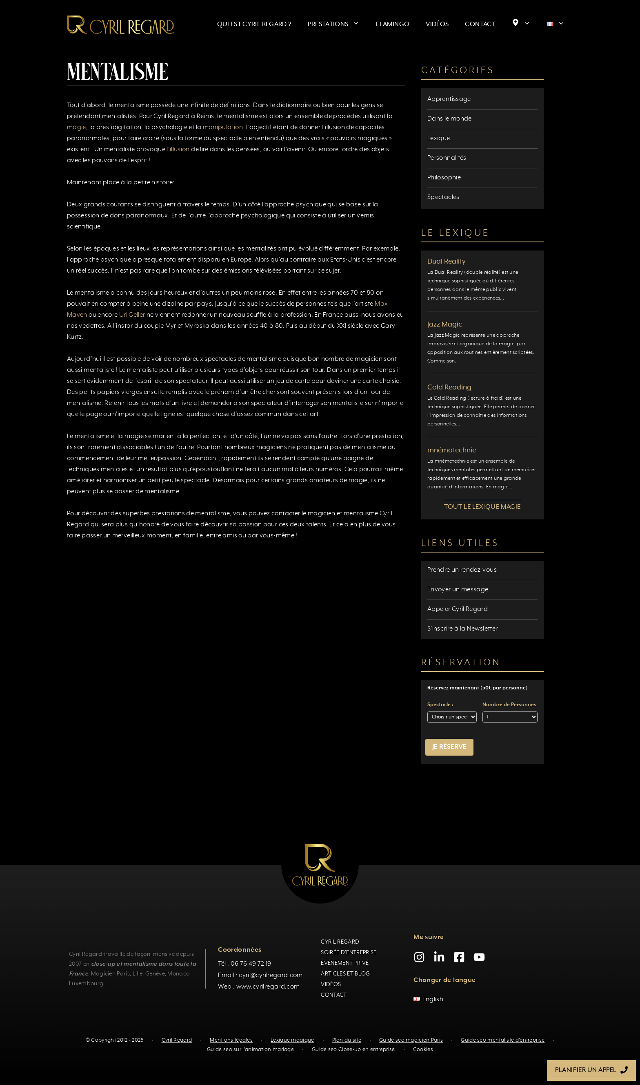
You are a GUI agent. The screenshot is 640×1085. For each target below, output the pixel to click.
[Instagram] (419, 957)
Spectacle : (440, 705)
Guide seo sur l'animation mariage (250, 1050)
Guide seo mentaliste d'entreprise (502, 1040)
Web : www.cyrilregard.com (259, 987)
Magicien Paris (110, 974)
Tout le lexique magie (482, 507)
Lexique (438, 138)
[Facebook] (459, 957)
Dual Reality (446, 261)
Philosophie (444, 177)
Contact (480, 24)
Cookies (423, 1050)
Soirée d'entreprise (348, 952)
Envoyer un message (457, 589)
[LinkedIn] (439, 957)
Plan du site (347, 1040)
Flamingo (392, 24)
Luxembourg (86, 983)
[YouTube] (479, 957)
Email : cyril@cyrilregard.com (260, 975)
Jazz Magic (444, 324)
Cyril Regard (340, 942)
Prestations (338, 24)
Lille (138, 974)
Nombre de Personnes (509, 705)
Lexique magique (292, 1040)
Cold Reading (449, 387)
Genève (155, 974)
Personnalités (447, 158)
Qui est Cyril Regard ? (254, 24)
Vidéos (437, 24)
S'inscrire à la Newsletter (462, 629)
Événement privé (345, 963)
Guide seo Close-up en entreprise (353, 1050)
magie (76, 127)
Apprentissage (449, 99)
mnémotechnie (451, 450)
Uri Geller (132, 315)
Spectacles (443, 197)
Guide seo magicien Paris (411, 1040)
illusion (180, 149)
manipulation (223, 127)
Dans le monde (449, 119)
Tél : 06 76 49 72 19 (244, 964)
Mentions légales (231, 1040)
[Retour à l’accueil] (120, 24)
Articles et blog (345, 974)
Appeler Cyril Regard (457, 609)
